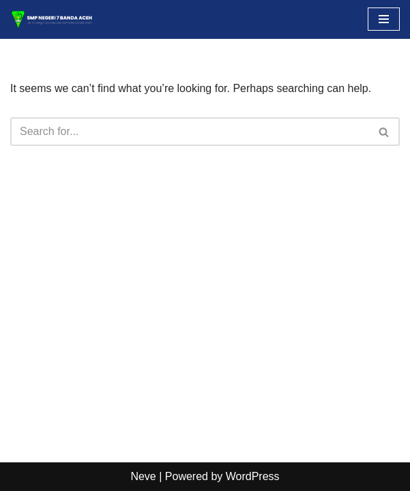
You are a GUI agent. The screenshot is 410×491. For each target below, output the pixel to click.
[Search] (189, 131)
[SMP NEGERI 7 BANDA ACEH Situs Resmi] (51, 19)
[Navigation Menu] (384, 19)
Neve (143, 476)
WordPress (253, 476)
